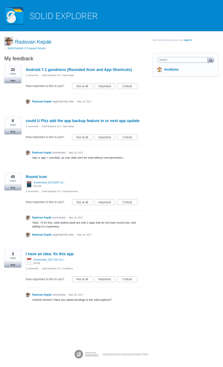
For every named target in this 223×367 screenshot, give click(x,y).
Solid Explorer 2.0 (51, 75)
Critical (130, 86)
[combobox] (183, 59)
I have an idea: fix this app (50, 254)
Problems (68, 268)
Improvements (70, 191)
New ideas (68, 75)
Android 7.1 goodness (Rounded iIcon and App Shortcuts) (79, 70)
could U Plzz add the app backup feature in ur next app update (83, 121)
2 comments (32, 75)
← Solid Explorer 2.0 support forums (25, 48)
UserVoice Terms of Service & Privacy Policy (125, 354)
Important (106, 86)
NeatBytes (171, 69)
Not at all (84, 86)
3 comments (32, 191)
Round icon (36, 177)
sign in (188, 40)
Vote (12, 80)
